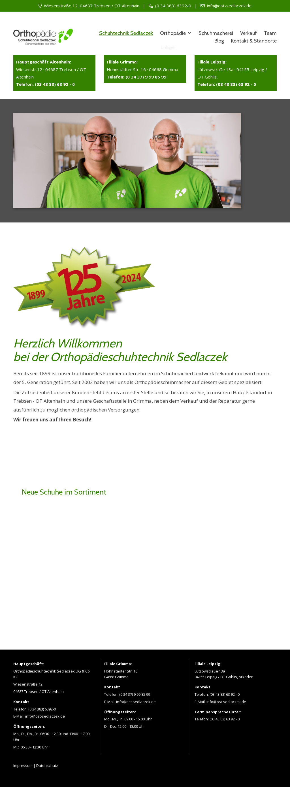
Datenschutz (47, 765)
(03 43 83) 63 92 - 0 (225, 694)
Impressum (23, 765)
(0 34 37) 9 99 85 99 (134, 694)
